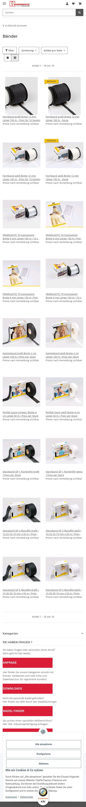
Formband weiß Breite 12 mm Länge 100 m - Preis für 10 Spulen (21, 177)
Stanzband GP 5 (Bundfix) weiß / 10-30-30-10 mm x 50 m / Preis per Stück (63, 591)
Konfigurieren (44, 754)
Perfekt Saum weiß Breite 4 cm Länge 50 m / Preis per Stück (63, 414)
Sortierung (27, 50)
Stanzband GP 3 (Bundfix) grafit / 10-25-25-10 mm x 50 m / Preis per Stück (21, 532)
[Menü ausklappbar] (4, 2)
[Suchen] (39, 12)
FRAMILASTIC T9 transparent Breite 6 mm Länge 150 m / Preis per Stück (21, 295)
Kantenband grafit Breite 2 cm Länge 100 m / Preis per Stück (19, 355)
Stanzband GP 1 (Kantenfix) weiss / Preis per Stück (64, 473)
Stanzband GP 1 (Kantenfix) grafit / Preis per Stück (21, 473)
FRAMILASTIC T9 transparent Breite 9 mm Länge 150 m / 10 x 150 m (63, 295)
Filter (9, 50)
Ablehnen (44, 763)
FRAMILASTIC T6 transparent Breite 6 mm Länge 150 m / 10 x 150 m (20, 236)
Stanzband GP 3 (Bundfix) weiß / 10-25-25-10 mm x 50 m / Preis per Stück (63, 532)
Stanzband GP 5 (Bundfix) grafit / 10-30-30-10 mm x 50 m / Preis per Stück (21, 591)
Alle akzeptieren (43, 744)
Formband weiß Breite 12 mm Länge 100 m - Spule (62, 177)
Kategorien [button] (10, 633)
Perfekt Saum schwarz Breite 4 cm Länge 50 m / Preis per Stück (20, 414)
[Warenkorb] (80, 3)
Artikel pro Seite (53, 50)
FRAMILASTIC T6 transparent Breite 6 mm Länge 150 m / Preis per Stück (64, 236)
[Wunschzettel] (73, 3)
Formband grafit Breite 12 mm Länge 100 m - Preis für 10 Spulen (21, 118)
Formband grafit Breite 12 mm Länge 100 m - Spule (62, 118)
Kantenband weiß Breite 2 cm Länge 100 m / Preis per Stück (62, 355)
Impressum (11, 797)
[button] (67, 3)
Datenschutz (26, 797)
